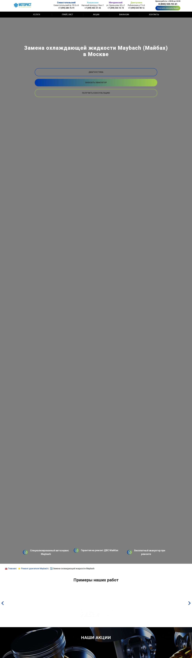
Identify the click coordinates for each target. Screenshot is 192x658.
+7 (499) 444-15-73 (116, 8)
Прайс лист (67, 14)
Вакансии (124, 14)
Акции (96, 14)
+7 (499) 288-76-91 (66, 8)
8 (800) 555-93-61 (167, 4)
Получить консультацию (168, 8)
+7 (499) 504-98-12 (136, 8)
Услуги (36, 14)
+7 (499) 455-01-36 (93, 8)
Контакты (154, 14)
